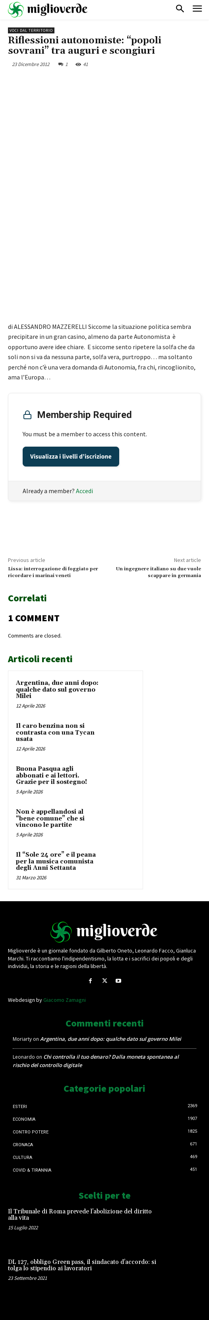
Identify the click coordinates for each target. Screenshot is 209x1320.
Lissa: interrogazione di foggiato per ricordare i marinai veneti (53, 572)
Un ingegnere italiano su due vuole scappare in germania (158, 572)
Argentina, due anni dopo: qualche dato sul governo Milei (57, 689)
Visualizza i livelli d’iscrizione (71, 457)
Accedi (84, 491)
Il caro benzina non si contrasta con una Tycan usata (55, 732)
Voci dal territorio (31, 30)
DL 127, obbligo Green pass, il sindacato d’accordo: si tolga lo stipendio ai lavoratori (82, 1265)
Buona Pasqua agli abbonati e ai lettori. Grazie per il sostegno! (51, 775)
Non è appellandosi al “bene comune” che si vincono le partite (50, 818)
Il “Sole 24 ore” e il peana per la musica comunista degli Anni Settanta (56, 861)
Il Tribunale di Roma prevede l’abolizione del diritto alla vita (80, 1215)
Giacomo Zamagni (64, 999)
